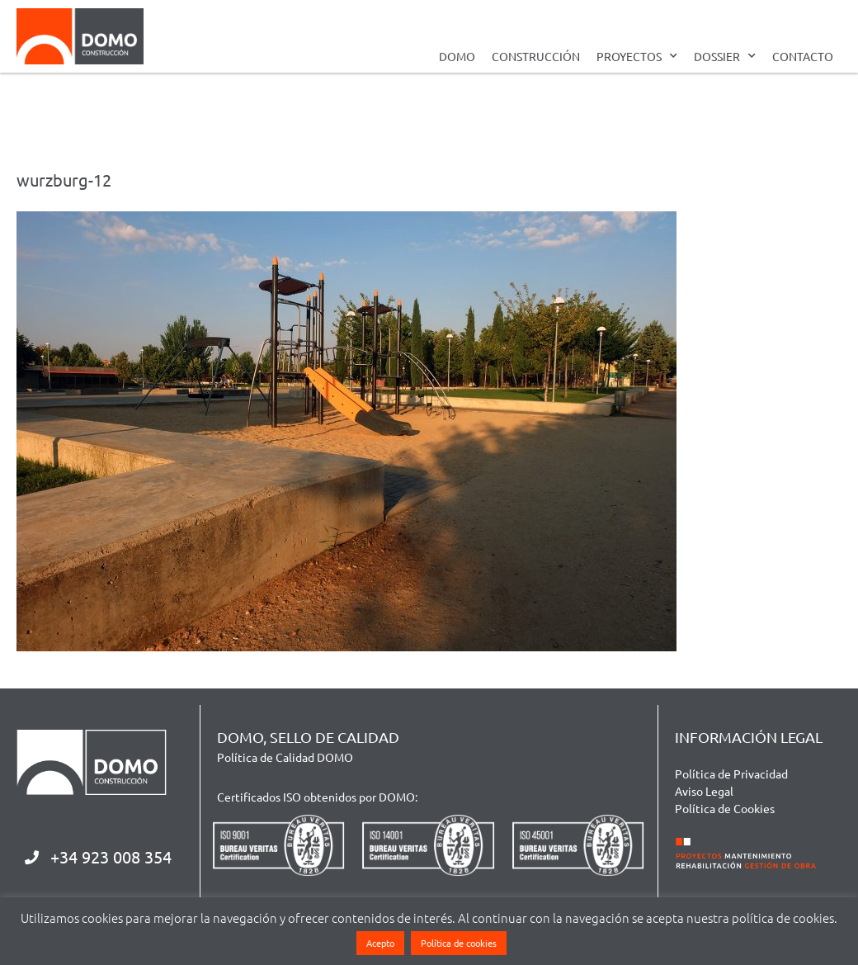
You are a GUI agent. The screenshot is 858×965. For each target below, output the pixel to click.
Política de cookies (459, 942)
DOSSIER (725, 56)
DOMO (457, 56)
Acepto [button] (380, 942)
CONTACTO (802, 56)
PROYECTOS (636, 56)
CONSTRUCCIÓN (536, 56)
